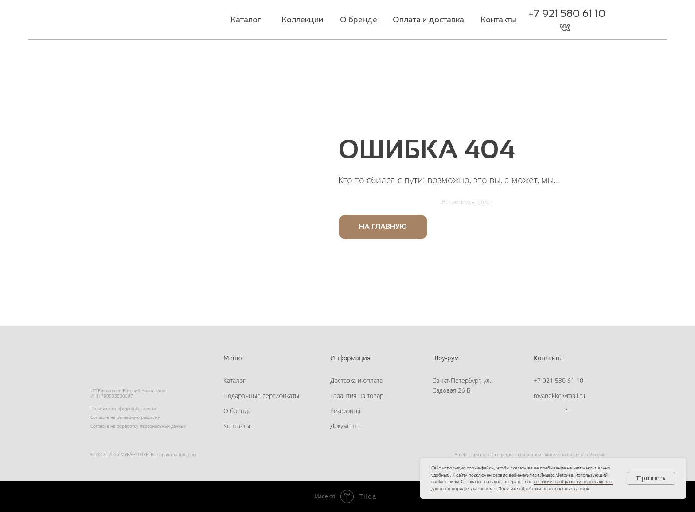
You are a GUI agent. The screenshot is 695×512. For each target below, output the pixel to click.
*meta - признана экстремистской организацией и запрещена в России (530, 454)
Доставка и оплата (356, 380)
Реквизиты (345, 410)
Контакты (236, 425)
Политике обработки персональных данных (543, 488)
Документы (346, 425)
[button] (582, 27)
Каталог (234, 380)
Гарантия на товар (356, 395)
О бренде (237, 410)
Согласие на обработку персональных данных (138, 426)
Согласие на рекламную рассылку (125, 417)
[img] (145, 21)
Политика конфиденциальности (123, 408)
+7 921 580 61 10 (567, 13)
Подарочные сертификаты (261, 395)
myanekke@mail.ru (559, 395)
